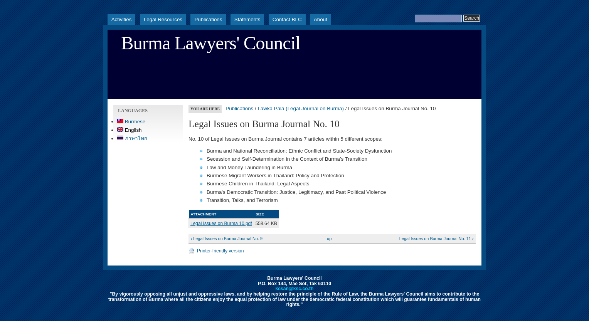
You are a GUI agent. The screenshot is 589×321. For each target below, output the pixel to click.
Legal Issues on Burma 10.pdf (221, 223)
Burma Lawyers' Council (210, 43)
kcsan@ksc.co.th (294, 288)
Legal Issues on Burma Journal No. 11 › (436, 238)
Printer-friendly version (220, 251)
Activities (121, 19)
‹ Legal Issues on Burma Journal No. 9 (226, 238)
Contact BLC (287, 19)
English (129, 130)
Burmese (131, 121)
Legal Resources (163, 19)
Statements (247, 19)
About (320, 19)
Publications (208, 19)
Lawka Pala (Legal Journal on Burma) (300, 108)
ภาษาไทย (132, 138)
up (329, 238)
